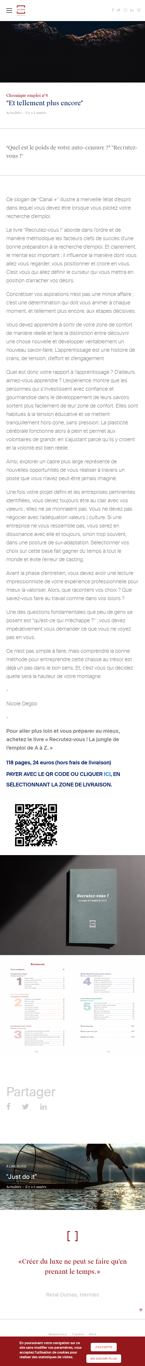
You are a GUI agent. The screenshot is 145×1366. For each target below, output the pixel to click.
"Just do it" (21, 1177)
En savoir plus (104, 1358)
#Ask (92, 1334)
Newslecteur (58, 1334)
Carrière (78, 1334)
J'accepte (104, 1347)
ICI (107, 774)
